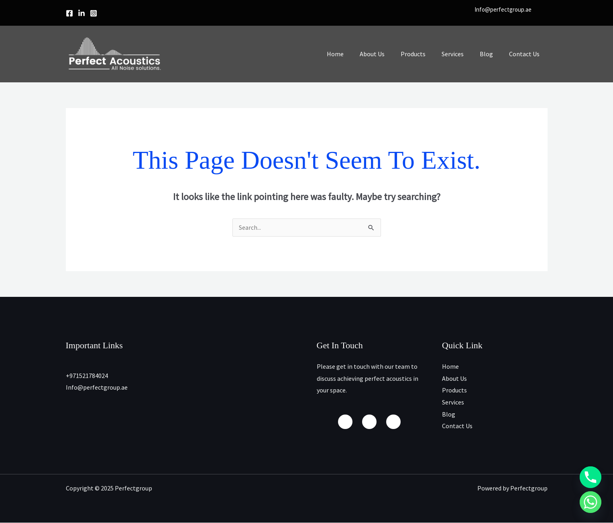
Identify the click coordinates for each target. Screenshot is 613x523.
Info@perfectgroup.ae (503, 9)
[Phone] (590, 477)
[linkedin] (81, 13)
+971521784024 (87, 376)
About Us (386, 54)
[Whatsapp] (590, 502)
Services (461, 54)
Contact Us (526, 54)
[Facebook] (69, 13)
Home (352, 54)
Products (424, 54)
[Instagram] (93, 13)
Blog (491, 54)
